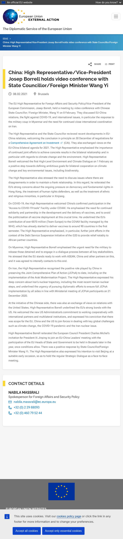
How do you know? (108, 2)
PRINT (108, 64)
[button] (95, 64)
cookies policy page (69, 516)
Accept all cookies (26, 530)
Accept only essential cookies (63, 530)
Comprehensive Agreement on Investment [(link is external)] (37, 142)
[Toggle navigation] (116, 16)
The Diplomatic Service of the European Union (37, 29)
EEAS (5, 38)
